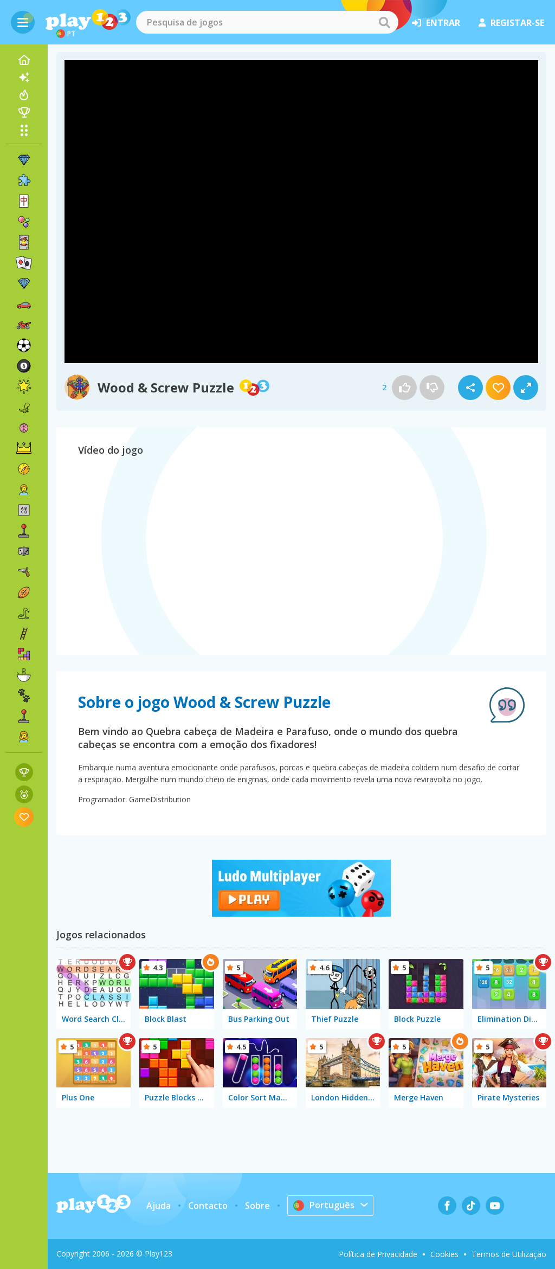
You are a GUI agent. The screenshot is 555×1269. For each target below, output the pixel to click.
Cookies (444, 1254)
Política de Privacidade (378, 1254)
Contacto (208, 1206)
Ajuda (158, 1206)
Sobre (257, 1206)
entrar (436, 23)
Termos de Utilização (509, 1254)
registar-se (511, 23)
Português (323, 1205)
